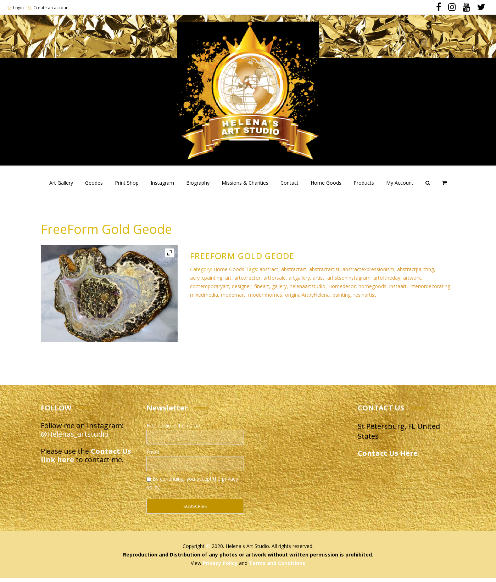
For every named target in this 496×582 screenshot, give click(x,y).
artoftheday (386, 281)
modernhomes (265, 298)
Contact (289, 186)
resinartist (364, 298)
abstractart (293, 273)
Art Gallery (61, 186)
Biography (198, 186)
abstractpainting (415, 273)
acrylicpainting (206, 281)
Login (18, 8)
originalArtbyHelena (307, 298)
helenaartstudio (307, 290)
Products (363, 186)
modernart (233, 298)
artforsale (274, 281)
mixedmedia (204, 298)
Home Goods (326, 186)
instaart (398, 290)
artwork (412, 281)
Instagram (162, 186)
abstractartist (324, 273)
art (228, 281)
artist (318, 281)
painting (342, 298)
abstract (269, 273)
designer (241, 290)
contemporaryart (209, 290)
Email (152, 456)
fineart (261, 290)
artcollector (247, 281)
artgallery (299, 281)
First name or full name (173, 429)
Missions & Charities (245, 186)
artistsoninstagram (348, 281)
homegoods (372, 290)
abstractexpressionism (368, 273)
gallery (279, 290)
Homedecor (342, 290)
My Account (399, 186)
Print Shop (127, 186)
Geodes (94, 186)
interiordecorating (429, 290)
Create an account (52, 8)
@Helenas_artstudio (74, 438)
